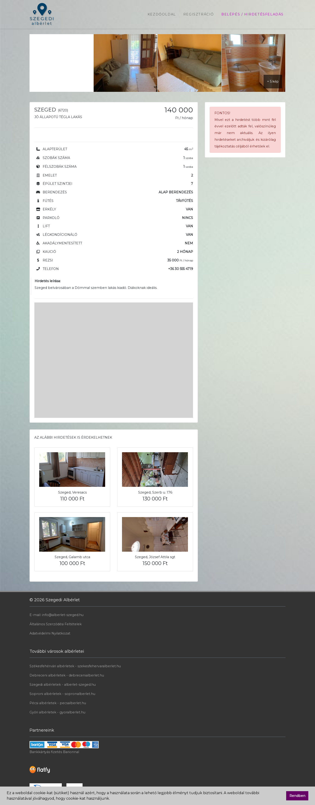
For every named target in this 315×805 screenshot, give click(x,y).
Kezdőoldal (162, 14)
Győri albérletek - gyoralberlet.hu (57, 712)
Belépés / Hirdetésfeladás (252, 14)
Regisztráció (198, 14)
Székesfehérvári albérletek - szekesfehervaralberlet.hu (75, 666)
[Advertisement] (61, 63)
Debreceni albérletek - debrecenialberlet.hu (67, 675)
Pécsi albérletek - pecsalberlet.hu (58, 703)
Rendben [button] (297, 796)
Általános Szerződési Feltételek (56, 624)
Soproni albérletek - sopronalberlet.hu (62, 694)
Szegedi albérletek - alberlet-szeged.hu (63, 684)
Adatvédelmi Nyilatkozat (50, 633)
